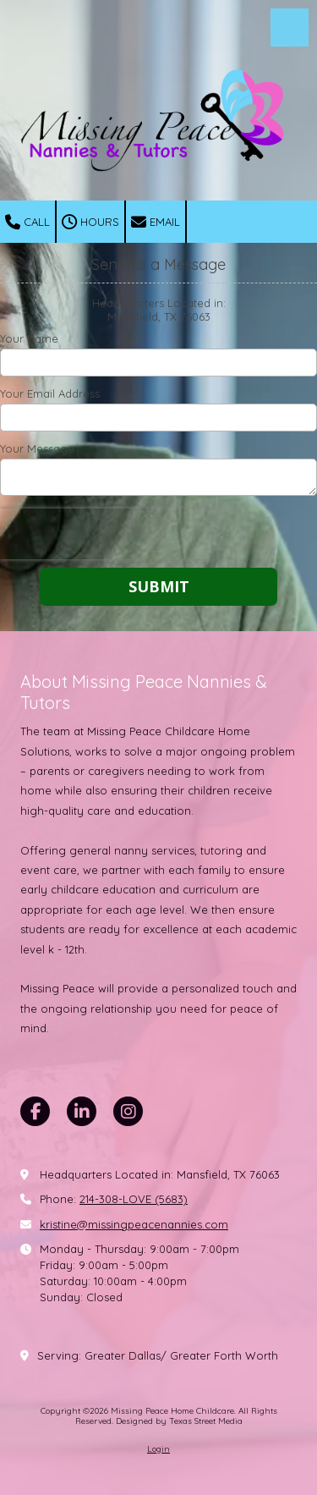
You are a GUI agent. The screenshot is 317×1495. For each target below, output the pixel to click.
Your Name (29, 338)
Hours (90, 222)
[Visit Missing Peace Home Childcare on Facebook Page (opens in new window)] (35, 1111)
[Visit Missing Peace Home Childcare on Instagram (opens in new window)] (128, 1111)
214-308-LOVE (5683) (133, 1199)
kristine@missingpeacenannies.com (134, 1224)
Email (155, 222)
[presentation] (108, 533)
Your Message (37, 448)
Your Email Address (50, 393)
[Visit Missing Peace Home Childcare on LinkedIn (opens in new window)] (81, 1111)
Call (27, 222)
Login (158, 1448)
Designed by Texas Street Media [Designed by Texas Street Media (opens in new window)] (179, 1420)
